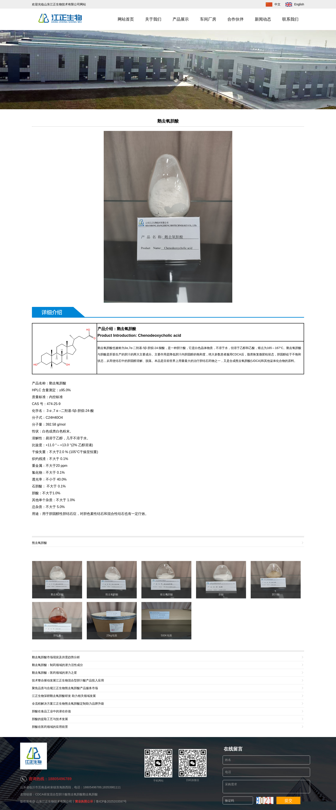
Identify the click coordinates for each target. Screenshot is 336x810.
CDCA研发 (42, 794)
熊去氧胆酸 (75, 794)
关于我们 (153, 19)
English (292, 4)
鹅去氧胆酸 (168, 121)
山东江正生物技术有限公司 (54, 801)
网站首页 (126, 19)
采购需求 (266, 786)
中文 (271, 4)
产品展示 (180, 19)
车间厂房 (208, 19)
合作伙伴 (235, 19)
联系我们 (290, 19)
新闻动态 (263, 19)
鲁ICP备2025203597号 (111, 801)
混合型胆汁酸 (59, 794)
